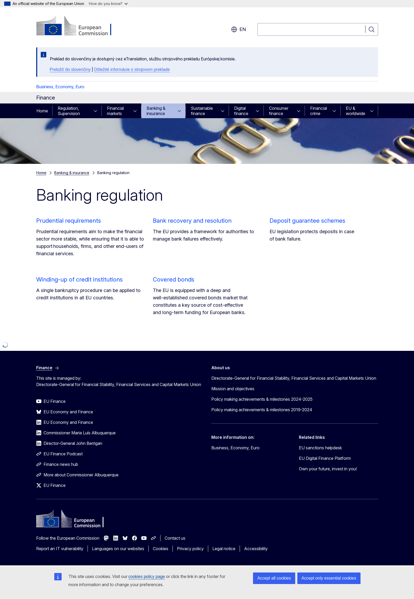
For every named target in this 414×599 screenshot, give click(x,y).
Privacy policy (190, 548)
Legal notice (223, 548)
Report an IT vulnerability (59, 548)
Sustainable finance (202, 111)
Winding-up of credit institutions (79, 279)
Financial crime (318, 111)
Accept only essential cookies (329, 578)
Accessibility (256, 548)
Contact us (175, 538)
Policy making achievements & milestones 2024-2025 (262, 399)
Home (42, 110)
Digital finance (241, 111)
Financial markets (115, 111)
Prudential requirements (68, 220)
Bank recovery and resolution (192, 220)
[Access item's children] (97, 110)
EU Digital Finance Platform (325, 458)
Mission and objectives (232, 388)
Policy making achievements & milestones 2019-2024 (261, 409)
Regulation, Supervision (69, 111)
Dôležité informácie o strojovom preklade (132, 69)
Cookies (160, 548)
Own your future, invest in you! (328, 468)
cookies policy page (146, 576)
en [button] (238, 29)
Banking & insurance (156, 111)
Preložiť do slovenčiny (70, 69)
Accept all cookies (274, 578)
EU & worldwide (355, 111)
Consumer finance (278, 111)
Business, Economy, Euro (60, 86)
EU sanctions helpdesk (320, 447)
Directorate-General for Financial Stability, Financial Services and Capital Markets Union (293, 378)
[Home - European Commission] (78, 26)
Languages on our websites (118, 548)
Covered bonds (173, 279)
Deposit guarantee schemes (307, 220)
